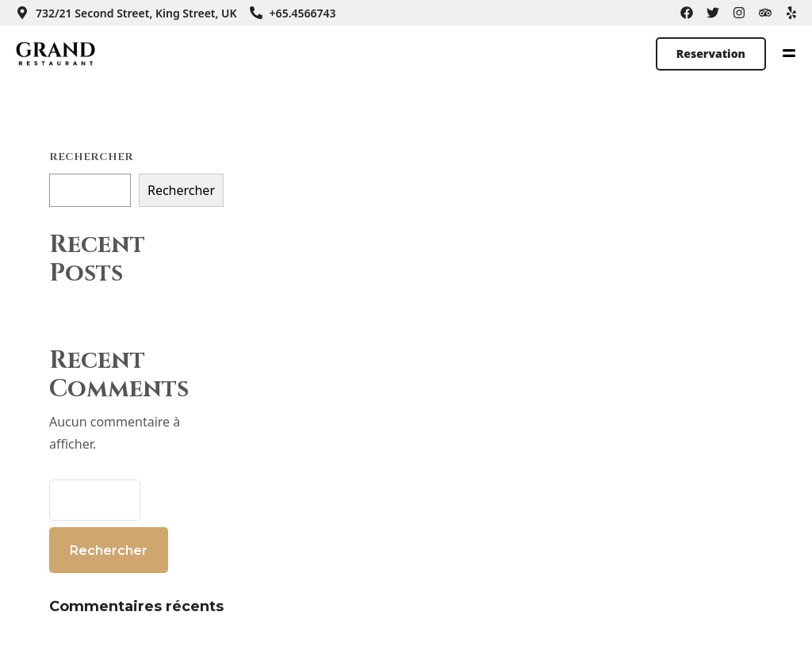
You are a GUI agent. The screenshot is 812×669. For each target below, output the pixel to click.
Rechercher (91, 157)
